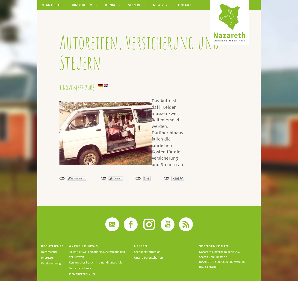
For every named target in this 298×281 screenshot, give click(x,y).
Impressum (48, 257)
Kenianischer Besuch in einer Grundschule (95, 262)
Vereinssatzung (51, 263)
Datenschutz (49, 252)
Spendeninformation (147, 252)
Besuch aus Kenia (80, 268)
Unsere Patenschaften (148, 257)
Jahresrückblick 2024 (82, 274)
